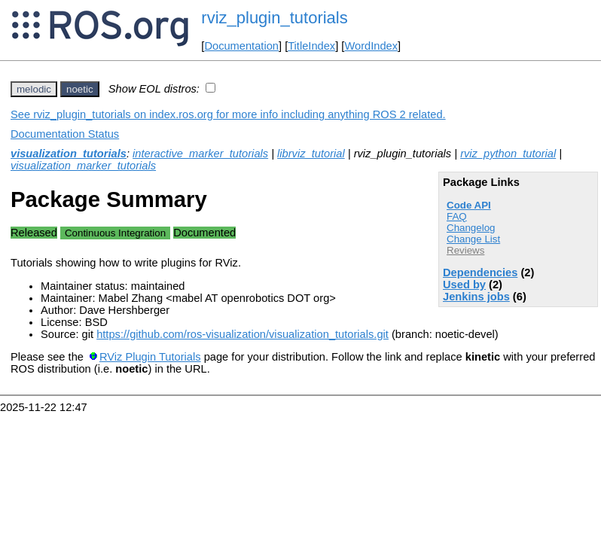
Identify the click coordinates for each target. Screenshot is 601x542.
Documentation (241, 46)
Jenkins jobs (476, 297)
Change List (473, 239)
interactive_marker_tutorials (200, 154)
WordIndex (371, 46)
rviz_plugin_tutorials (274, 17)
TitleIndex (311, 46)
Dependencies (480, 272)
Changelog (471, 227)
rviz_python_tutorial (508, 154)
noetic (79, 89)
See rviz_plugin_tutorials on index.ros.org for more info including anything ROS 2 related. (228, 114)
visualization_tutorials (69, 154)
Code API (469, 205)
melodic (34, 89)
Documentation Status (65, 134)
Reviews (465, 250)
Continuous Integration (115, 233)
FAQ (457, 216)
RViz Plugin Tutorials (150, 357)
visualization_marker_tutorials (83, 166)
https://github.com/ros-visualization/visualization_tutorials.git (242, 334)
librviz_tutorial (311, 154)
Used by (464, 285)
